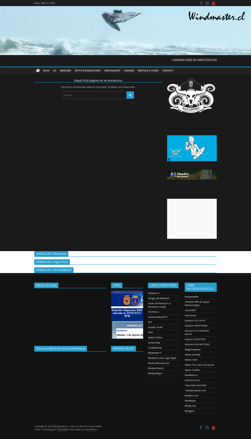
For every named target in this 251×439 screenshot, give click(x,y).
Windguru (189, 410)
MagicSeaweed (192, 349)
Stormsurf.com (192, 380)
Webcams (65, 70)
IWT (150, 322)
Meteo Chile (191, 359)
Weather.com (192, 395)
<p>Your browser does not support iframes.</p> (70, 315)
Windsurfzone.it (156, 368)
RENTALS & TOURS (148, 70)
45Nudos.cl (153, 293)
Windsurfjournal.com (158, 363)
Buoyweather (192, 296)
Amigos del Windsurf (158, 298)
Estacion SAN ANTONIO (197, 344)
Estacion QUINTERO (195, 339)
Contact (167, 70)
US (54, 70)
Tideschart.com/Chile (195, 385)
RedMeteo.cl (191, 375)
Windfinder (190, 400)
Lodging (129, 70)
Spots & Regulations (87, 70)
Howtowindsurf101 (158, 316)
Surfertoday (154, 342)
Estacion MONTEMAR (196, 325)
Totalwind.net (155, 347)
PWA (150, 332)
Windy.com (190, 405)
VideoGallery (112, 70)
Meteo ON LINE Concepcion (199, 364)
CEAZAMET (191, 310)
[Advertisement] (192, 219)
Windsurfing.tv (155, 373)
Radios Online (155, 337)
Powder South (155, 327)
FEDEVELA (153, 311)
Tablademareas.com (195, 390)
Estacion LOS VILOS (195, 320)
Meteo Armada (192, 354)
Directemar (190, 315)
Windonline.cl (154, 352)
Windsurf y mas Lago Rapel (162, 357)
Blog (46, 70)
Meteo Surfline (192, 369)
